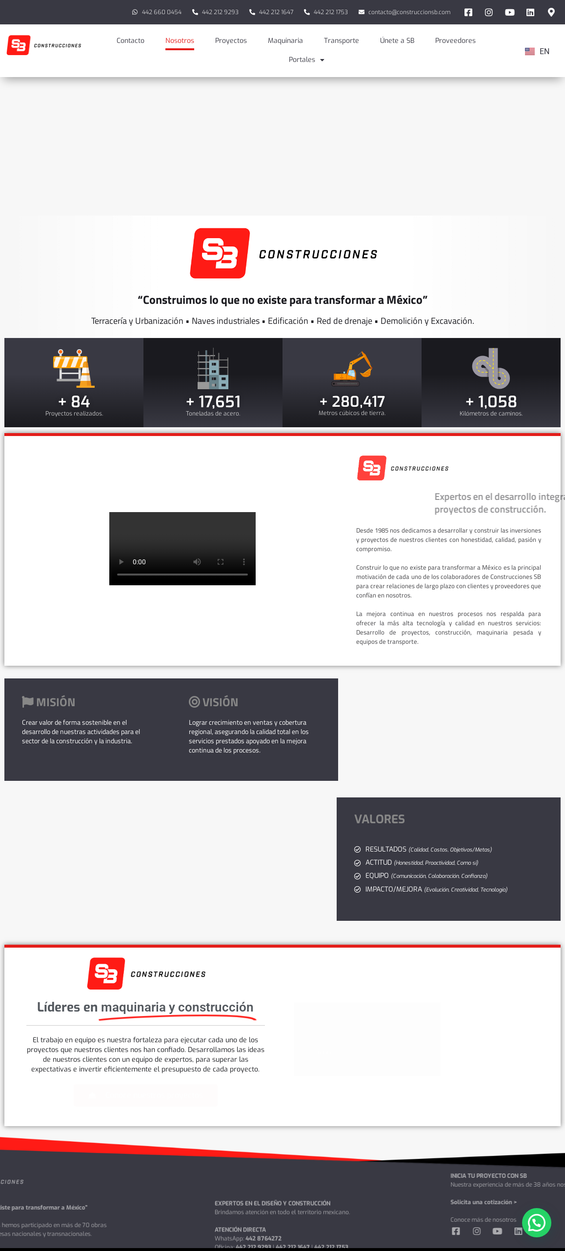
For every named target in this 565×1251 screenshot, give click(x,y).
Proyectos (231, 40)
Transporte (341, 40)
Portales (306, 60)
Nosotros (179, 40)
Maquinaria (285, 40)
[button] (536, 1222)
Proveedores (455, 40)
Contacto (130, 40)
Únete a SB (397, 40)
